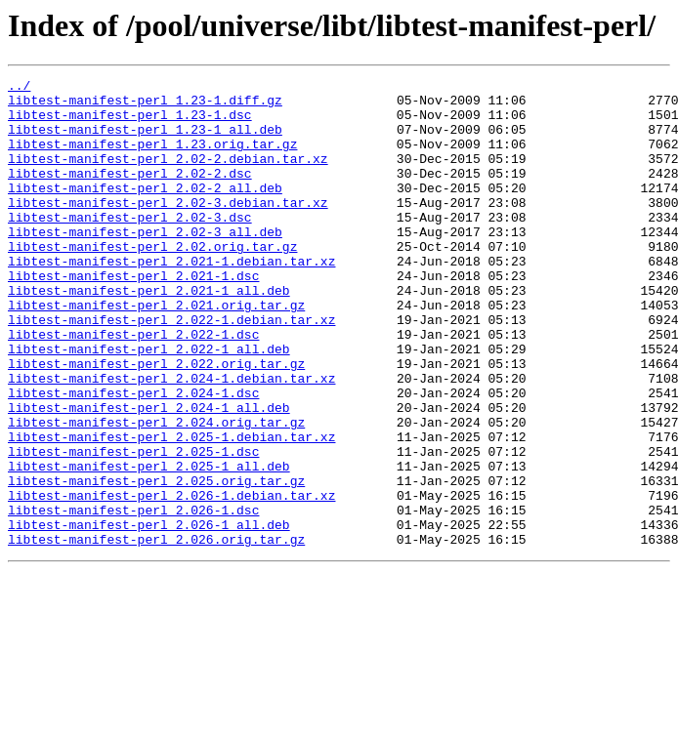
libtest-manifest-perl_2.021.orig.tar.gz (156, 351)
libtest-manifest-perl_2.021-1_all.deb (149, 334)
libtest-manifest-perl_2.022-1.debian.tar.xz (171, 369)
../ (19, 88)
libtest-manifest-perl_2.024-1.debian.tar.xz (171, 439)
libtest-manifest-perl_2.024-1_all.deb (149, 474)
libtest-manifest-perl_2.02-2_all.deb (145, 211)
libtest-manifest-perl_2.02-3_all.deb (145, 263)
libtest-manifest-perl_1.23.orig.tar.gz (152, 158)
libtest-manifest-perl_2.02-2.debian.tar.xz (168, 175)
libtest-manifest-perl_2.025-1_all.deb (149, 544)
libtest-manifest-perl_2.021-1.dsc (133, 316)
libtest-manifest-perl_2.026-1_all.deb (149, 615)
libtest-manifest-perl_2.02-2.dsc (130, 193)
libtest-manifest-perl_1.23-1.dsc (130, 123)
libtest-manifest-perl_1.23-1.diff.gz (145, 105)
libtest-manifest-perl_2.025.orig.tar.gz (156, 562)
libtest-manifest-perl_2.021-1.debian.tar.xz (171, 298)
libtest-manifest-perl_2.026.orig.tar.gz (156, 632)
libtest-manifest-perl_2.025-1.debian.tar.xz (171, 509)
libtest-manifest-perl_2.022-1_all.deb (149, 404)
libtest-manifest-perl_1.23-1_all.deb (145, 140)
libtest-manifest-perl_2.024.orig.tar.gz (156, 492)
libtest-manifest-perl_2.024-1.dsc (133, 457)
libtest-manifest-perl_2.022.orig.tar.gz (156, 421)
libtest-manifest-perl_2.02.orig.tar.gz (152, 281)
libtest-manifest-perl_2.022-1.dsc (133, 386)
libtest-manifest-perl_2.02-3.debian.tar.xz (168, 228)
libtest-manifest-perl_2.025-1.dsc (133, 527)
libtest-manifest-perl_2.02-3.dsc (130, 246)
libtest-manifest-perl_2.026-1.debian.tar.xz (171, 580)
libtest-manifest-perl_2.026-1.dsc (133, 597)
